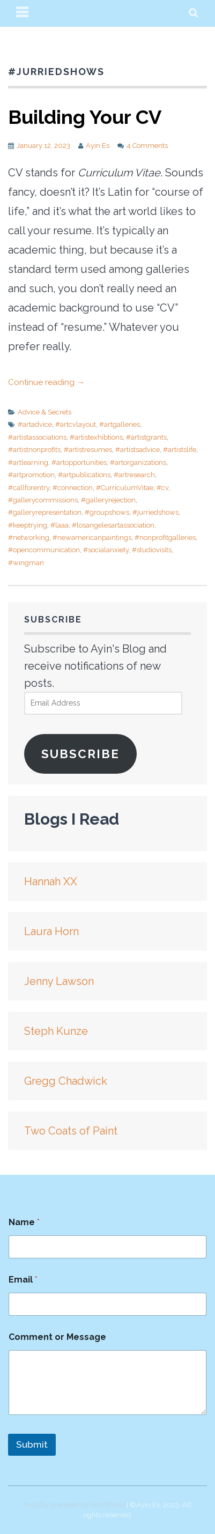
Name (24, 1222)
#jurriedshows (155, 512)
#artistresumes (88, 450)
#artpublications (84, 475)
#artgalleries (119, 424)
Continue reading (46, 382)
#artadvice (35, 424)
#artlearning (28, 462)
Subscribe (80, 754)
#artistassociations (37, 437)
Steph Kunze (56, 1031)
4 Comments (147, 146)
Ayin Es (97, 146)
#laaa (59, 525)
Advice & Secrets (44, 412)
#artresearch (134, 475)
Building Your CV (84, 117)
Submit (32, 1444)
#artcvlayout (75, 424)
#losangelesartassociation (113, 525)
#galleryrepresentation (44, 512)
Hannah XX (50, 881)
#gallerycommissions (43, 500)
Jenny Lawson (59, 981)
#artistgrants (146, 437)
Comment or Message (57, 1337)
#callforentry (28, 488)
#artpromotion (31, 475)
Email (23, 1279)
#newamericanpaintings (92, 537)
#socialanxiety (106, 550)
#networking (28, 537)
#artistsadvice (137, 450)
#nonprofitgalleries (165, 537)
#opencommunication (44, 550)
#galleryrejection (108, 500)
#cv (162, 488)
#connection (73, 488)
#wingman (26, 563)
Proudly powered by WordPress (74, 1505)
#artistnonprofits (34, 450)
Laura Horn (51, 931)
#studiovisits (152, 550)
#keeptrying (27, 525)
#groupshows (107, 512)
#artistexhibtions (96, 437)
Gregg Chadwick (65, 1080)
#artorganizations (138, 462)
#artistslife (179, 450)
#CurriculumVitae (124, 488)
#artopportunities (79, 462)
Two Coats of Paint (70, 1130)
